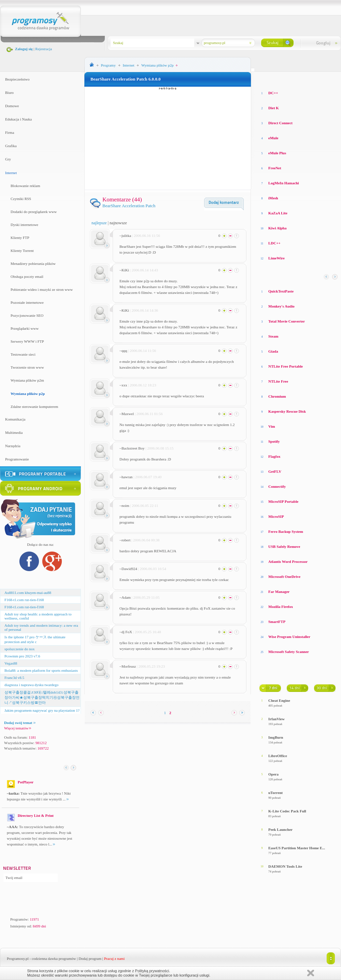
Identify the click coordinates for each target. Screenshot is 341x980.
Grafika (11, 146)
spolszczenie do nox (19, 649)
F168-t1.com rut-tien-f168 (24, 600)
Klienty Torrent (22, 250)
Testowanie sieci (23, 354)
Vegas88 (10, 663)
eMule (273, 138)
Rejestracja (43, 49)
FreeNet (274, 168)
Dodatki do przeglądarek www (34, 212)
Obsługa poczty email (27, 276)
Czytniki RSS (21, 199)
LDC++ (274, 243)
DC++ (273, 93)
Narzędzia (12, 446)
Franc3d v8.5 (14, 678)
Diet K (273, 108)
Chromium (277, 396)
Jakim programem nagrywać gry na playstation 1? (42, 710)
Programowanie (17, 459)
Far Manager (278, 592)
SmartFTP (276, 622)
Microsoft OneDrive (284, 576)
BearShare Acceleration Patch (128, 205)
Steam (273, 336)
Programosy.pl (18, 958)
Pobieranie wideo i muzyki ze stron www (42, 289)
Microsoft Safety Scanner (288, 652)
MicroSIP (276, 516)
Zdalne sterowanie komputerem (34, 406)
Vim (271, 426)
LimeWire (276, 258)
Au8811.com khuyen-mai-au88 (27, 593)
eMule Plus (277, 153)
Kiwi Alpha (277, 228)
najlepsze (99, 223)
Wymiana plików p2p (28, 394)
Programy (108, 65)
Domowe (12, 106)
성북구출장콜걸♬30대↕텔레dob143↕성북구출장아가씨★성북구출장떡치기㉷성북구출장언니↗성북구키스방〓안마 (42, 697)
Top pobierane (317, 78)
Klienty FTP (20, 238)
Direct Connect (280, 123)
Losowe (265, 78)
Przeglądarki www (25, 328)
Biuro (9, 92)
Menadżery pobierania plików (33, 263)
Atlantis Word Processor (288, 561)
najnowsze (118, 223)
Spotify (274, 441)
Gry (8, 159)
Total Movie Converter (286, 321)
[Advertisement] (168, 138)
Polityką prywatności (152, 971)
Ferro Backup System (285, 531)
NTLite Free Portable (285, 366)
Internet (11, 173)
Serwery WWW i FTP (27, 341)
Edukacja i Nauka (18, 119)
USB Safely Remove (284, 546)
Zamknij (310, 973)
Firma (9, 132)
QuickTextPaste (281, 291)
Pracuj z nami (114, 958)
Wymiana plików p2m (27, 380)
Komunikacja (15, 419)
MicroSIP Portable (283, 501)
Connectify (277, 486)
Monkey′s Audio (281, 306)
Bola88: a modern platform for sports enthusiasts (41, 670)
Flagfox (274, 456)
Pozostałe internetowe (27, 302)
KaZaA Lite (277, 213)
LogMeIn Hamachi (283, 183)
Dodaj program (90, 958)
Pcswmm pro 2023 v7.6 (22, 656)
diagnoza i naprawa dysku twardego (31, 685)
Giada (273, 351)
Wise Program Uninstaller (289, 637)
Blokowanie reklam (25, 186)
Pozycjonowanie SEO (27, 315)
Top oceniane (288, 78)
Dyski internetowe (24, 225)
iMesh (273, 198)
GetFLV (274, 471)
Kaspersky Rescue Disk (287, 411)
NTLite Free (278, 381)
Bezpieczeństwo (17, 79)
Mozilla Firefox (280, 607)
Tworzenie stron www (27, 367)
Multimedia (14, 432)
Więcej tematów (17, 728)
